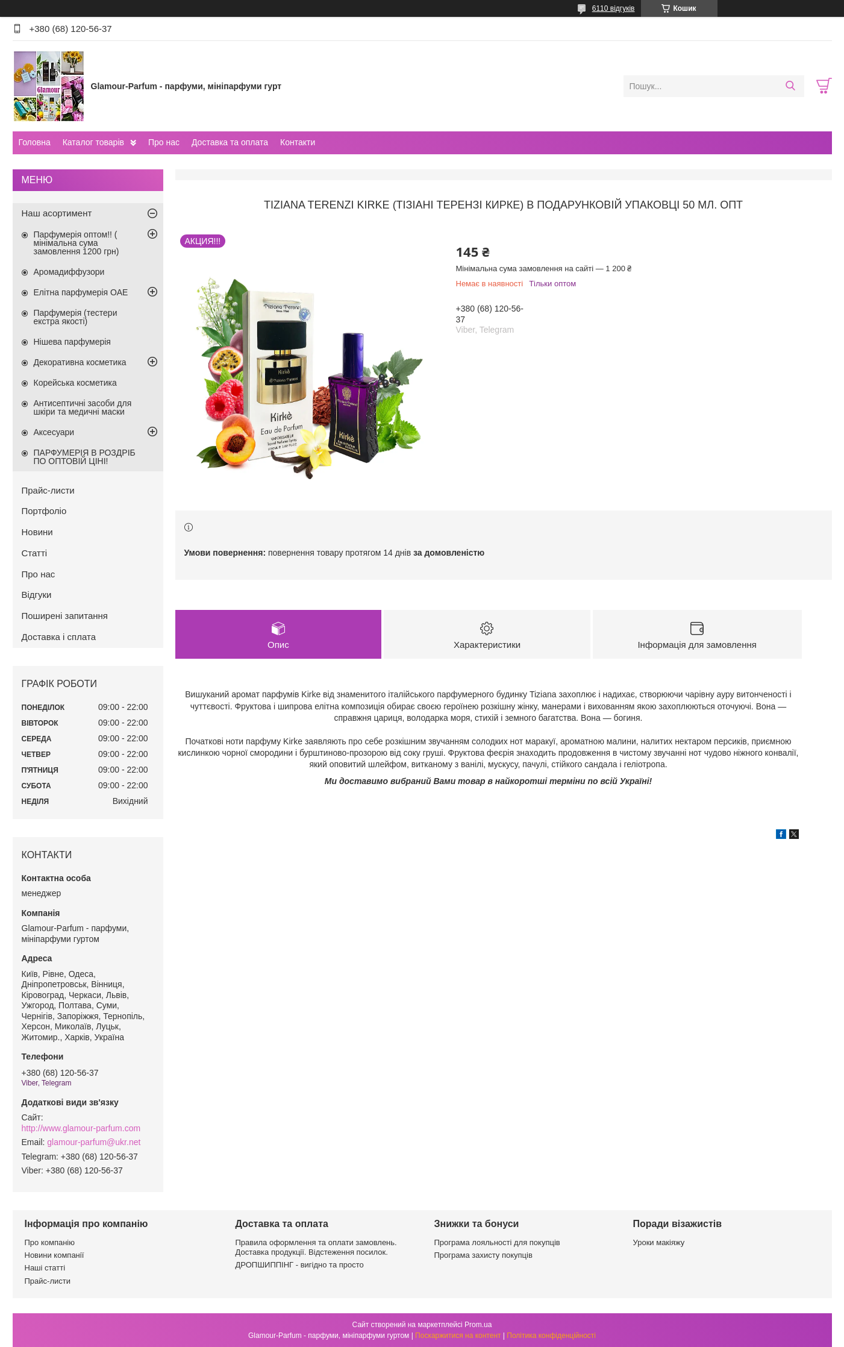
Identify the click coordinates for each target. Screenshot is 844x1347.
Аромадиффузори (69, 272)
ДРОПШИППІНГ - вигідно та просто (300, 1264)
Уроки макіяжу (659, 1242)
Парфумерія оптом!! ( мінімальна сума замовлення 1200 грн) (76, 243)
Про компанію (50, 1242)
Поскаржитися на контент (458, 1335)
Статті (35, 553)
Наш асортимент (57, 213)
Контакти (297, 142)
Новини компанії (54, 1255)
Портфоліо (44, 511)
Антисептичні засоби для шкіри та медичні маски (83, 407)
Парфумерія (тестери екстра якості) (75, 317)
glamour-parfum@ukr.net (93, 1142)
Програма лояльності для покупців (497, 1242)
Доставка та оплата (230, 142)
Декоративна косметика (80, 362)
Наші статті (45, 1267)
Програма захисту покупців (483, 1255)
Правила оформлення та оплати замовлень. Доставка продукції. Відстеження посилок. (316, 1247)
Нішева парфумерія (72, 342)
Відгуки (37, 594)
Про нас (164, 142)
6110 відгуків (613, 8)
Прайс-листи (48, 490)
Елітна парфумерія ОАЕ (81, 292)
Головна (35, 142)
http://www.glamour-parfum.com (81, 1128)
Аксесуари (54, 432)
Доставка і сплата (59, 637)
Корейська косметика (75, 383)
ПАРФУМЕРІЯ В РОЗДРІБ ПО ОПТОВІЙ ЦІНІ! (85, 457)
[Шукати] (790, 86)
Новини (37, 532)
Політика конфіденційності (551, 1335)
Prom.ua (478, 1324)
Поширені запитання (65, 616)
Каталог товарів (93, 142)
